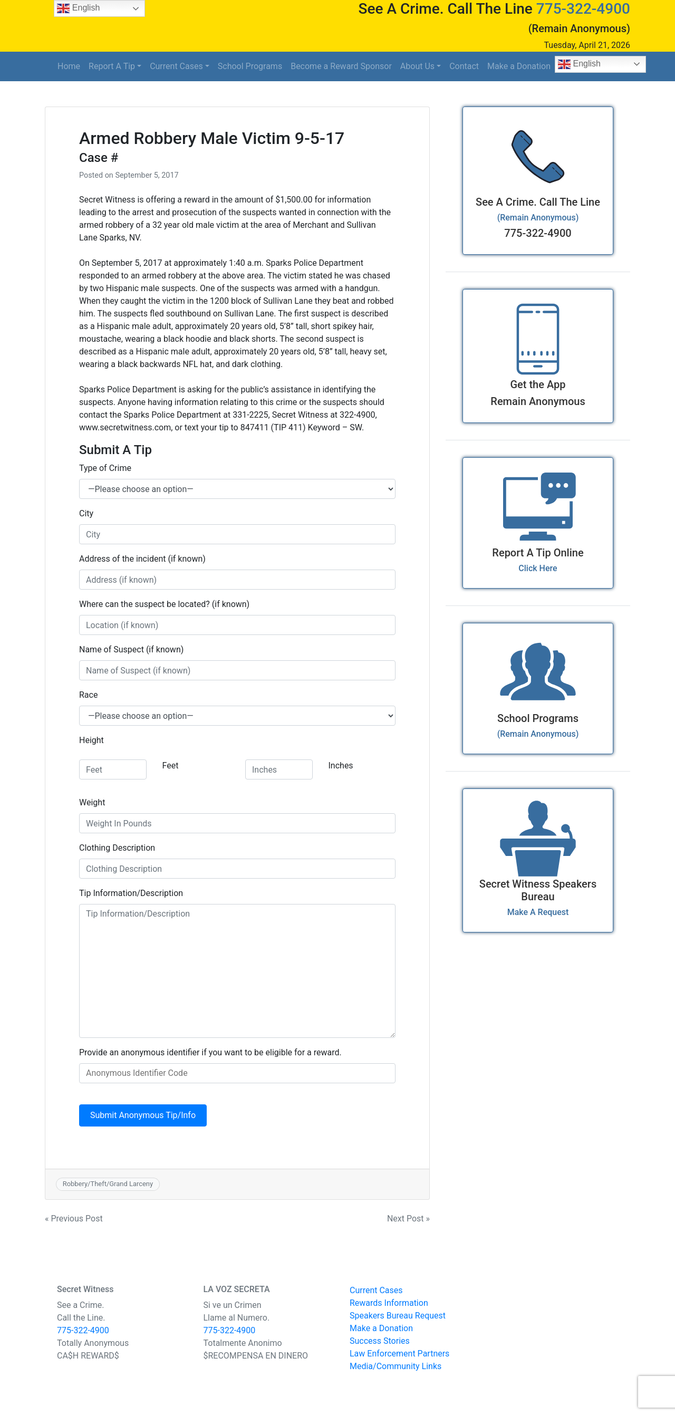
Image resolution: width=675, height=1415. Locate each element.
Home (68, 66)
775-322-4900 (583, 8)
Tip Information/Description (131, 893)
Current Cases (176, 66)
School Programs (250, 66)
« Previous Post (74, 1219)
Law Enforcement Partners (399, 1354)
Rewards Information (389, 1303)
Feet (170, 766)
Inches (341, 766)
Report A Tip (112, 66)
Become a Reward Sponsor (341, 66)
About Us (417, 66)
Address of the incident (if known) (142, 559)
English (579, 64)
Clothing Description (117, 848)
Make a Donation (519, 66)
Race (88, 695)
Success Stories (380, 1341)
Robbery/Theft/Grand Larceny (108, 1184)
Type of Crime (105, 468)
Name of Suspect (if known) (131, 649)
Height (91, 740)
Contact (464, 66)
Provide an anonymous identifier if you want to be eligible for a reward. (210, 1052)
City (86, 513)
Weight (92, 802)
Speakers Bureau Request (398, 1316)
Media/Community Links (395, 1366)
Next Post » (408, 1219)
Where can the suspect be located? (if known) (164, 604)
